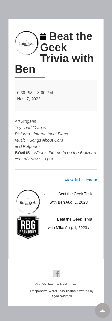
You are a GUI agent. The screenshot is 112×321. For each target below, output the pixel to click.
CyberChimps (62, 296)
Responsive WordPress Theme (53, 291)
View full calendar (81, 180)
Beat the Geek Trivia (61, 284)
